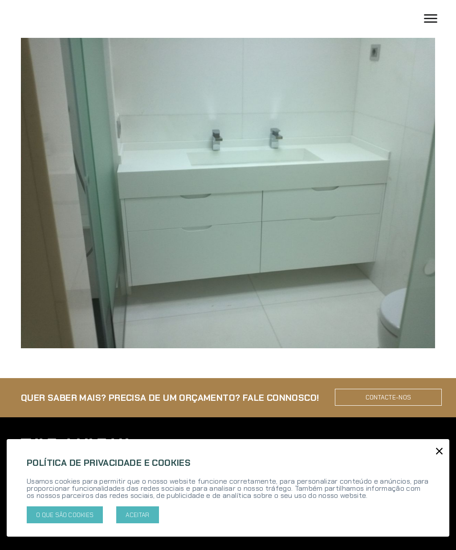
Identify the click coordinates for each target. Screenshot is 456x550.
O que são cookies (65, 515)
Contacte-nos (388, 395)
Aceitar (137, 515)
